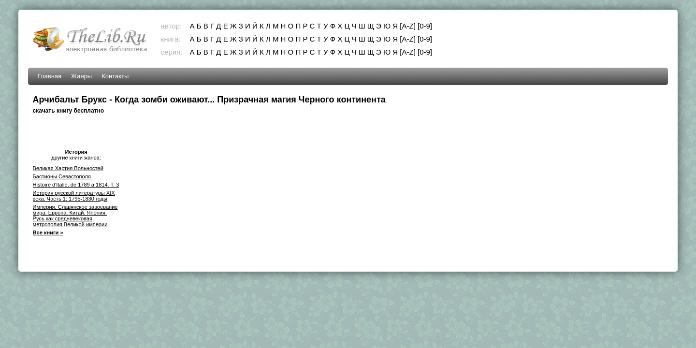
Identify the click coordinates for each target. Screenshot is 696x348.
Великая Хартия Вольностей (68, 168)
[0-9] (425, 26)
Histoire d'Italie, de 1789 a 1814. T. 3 (76, 185)
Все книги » (48, 232)
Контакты (115, 76)
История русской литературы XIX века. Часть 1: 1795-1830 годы (74, 196)
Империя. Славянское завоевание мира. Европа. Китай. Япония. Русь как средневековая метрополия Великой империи (75, 215)
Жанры (81, 76)
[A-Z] (408, 26)
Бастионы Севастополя (62, 176)
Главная (49, 76)
